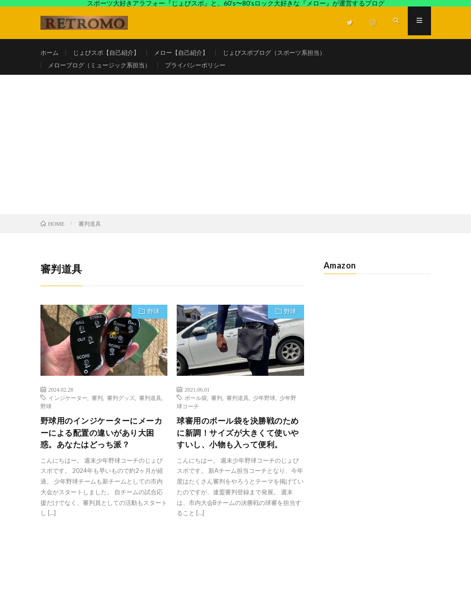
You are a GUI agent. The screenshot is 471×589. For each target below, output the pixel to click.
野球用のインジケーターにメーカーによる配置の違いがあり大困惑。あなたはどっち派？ (100, 443)
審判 (97, 407)
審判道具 (150, 407)
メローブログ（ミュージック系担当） (103, 70)
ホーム (50, 53)
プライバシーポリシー (205, 70)
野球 (152, 322)
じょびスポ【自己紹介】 (110, 53)
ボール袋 (196, 407)
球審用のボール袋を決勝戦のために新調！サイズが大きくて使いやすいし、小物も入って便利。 (237, 449)
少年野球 (264, 407)
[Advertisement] (235, 154)
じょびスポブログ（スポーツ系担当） (288, 53)
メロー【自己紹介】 (189, 53)
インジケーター (67, 407)
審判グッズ (121, 407)
